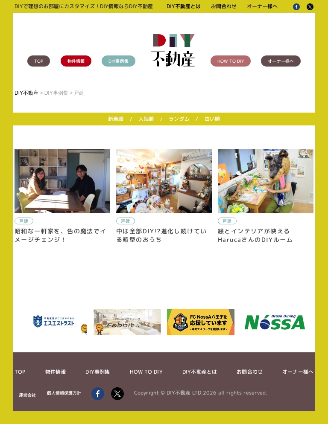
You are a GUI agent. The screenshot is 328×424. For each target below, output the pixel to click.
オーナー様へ (262, 6)
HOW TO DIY (230, 61)
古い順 (212, 118)
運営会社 (27, 395)
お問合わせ (224, 6)
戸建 (24, 221)
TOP (38, 61)
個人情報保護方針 (64, 393)
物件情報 (76, 61)
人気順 (146, 118)
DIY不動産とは (184, 6)
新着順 (115, 118)
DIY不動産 (26, 93)
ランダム (179, 118)
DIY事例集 (118, 61)
